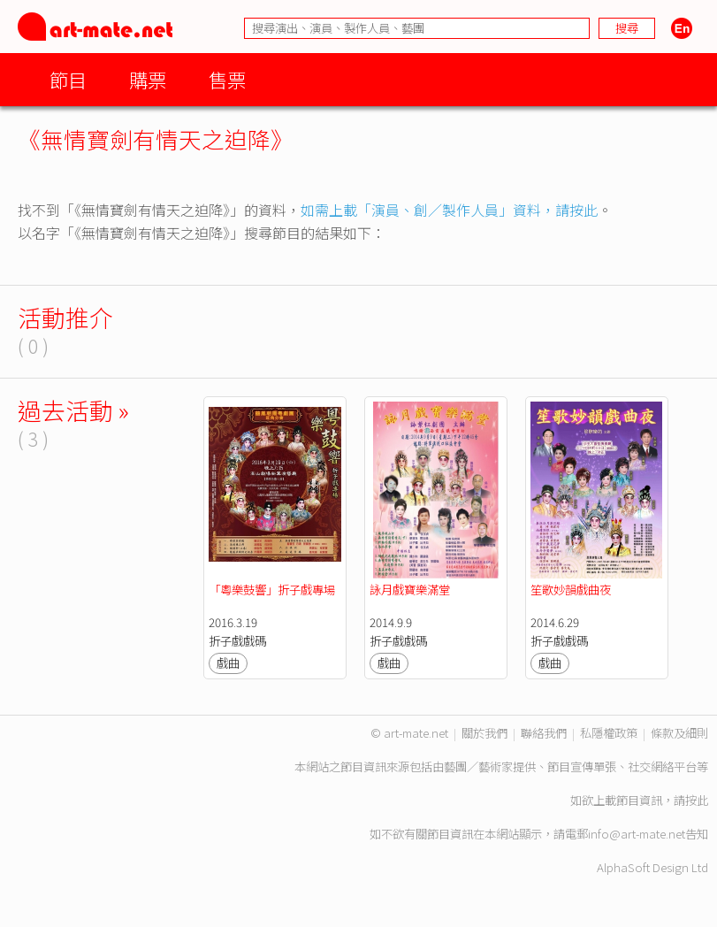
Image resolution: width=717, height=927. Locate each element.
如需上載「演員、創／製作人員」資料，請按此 (449, 209)
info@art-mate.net (636, 833)
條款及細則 (679, 732)
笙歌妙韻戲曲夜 (570, 589)
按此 (696, 800)
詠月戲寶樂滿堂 (410, 589)
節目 (68, 79)
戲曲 (228, 663)
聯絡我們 (544, 732)
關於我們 (484, 732)
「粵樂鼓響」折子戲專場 (272, 589)
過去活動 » (73, 410)
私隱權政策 (608, 732)
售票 (227, 79)
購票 (147, 79)
